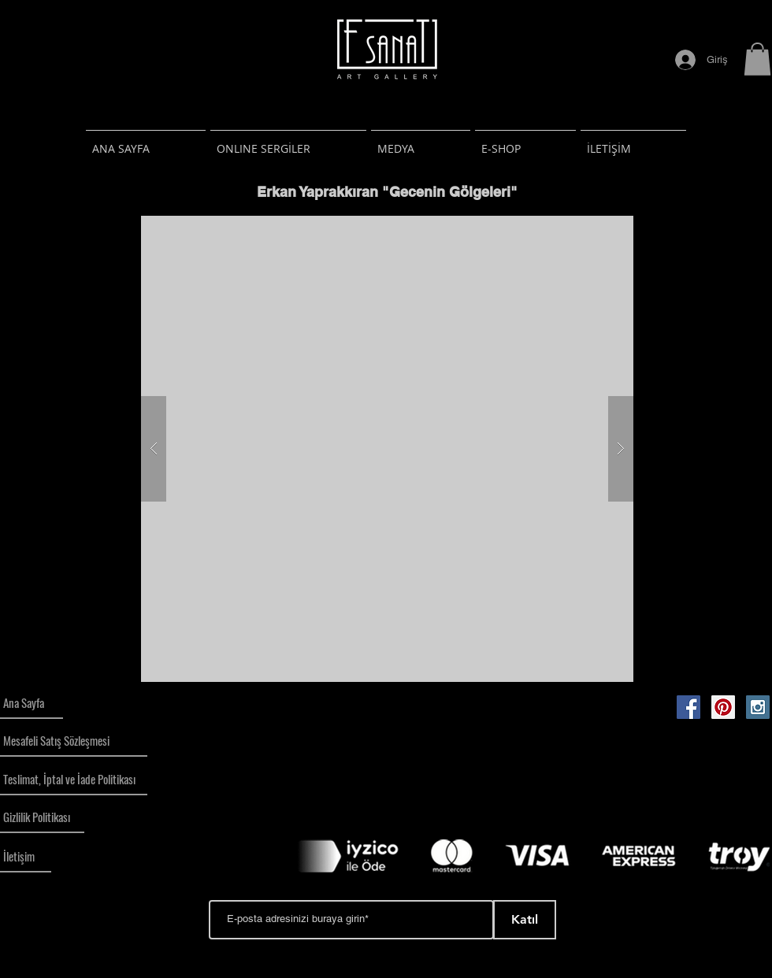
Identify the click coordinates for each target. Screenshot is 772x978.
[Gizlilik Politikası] (42, 817)
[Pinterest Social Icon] (723, 707)
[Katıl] (524, 919)
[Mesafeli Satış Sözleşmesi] (73, 741)
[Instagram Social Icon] (758, 707)
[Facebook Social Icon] (688, 707)
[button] (757, 59)
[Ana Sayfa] (31, 703)
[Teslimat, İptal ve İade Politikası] (73, 779)
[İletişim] (25, 856)
